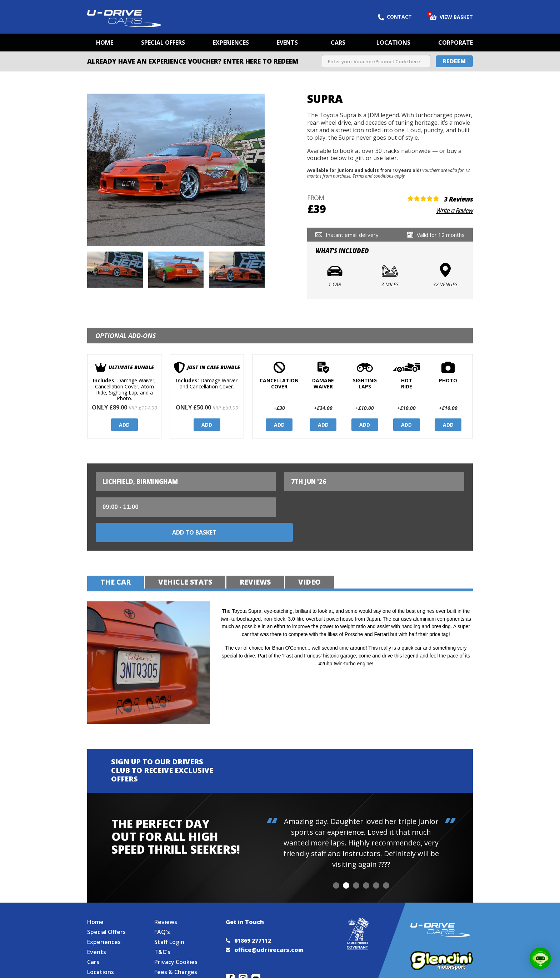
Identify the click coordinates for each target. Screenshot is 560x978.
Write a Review (454, 210)
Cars (338, 42)
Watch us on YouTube (255, 956)
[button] (336, 860)
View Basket (451, 16)
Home (104, 42)
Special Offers (163, 42)
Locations (393, 42)
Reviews (165, 900)
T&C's (162, 930)
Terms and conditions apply (378, 176)
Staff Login (169, 920)
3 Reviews (458, 199)
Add (124, 424)
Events (287, 42)
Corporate (455, 42)
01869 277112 (248, 919)
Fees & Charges (175, 950)
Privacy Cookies (176, 940)
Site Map (99, 960)
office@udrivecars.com (265, 928)
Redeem (454, 61)
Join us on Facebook (230, 956)
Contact (395, 16)
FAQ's (162, 910)
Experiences (231, 42)
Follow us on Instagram (243, 956)
